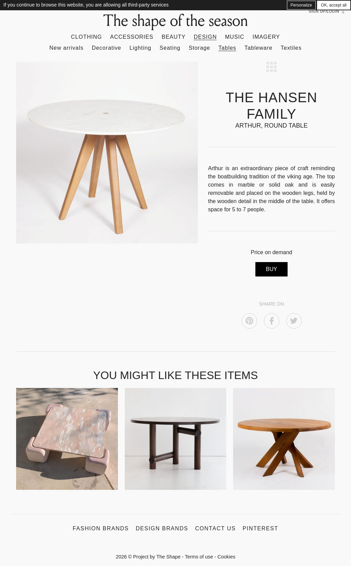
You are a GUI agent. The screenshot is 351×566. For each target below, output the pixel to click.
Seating (169, 48)
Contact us (215, 528)
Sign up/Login (324, 11)
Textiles (291, 48)
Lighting (141, 48)
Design (205, 37)
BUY (271, 269)
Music (234, 37)
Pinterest (260, 528)
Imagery (266, 37)
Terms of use (199, 556)
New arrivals (66, 48)
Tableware (258, 48)
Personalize (301, 5)
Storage (199, 48)
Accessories (131, 37)
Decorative (106, 48)
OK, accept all (334, 5)
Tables (227, 48)
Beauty (174, 37)
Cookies (226, 556)
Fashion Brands (101, 528)
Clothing (86, 37)
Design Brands (162, 528)
